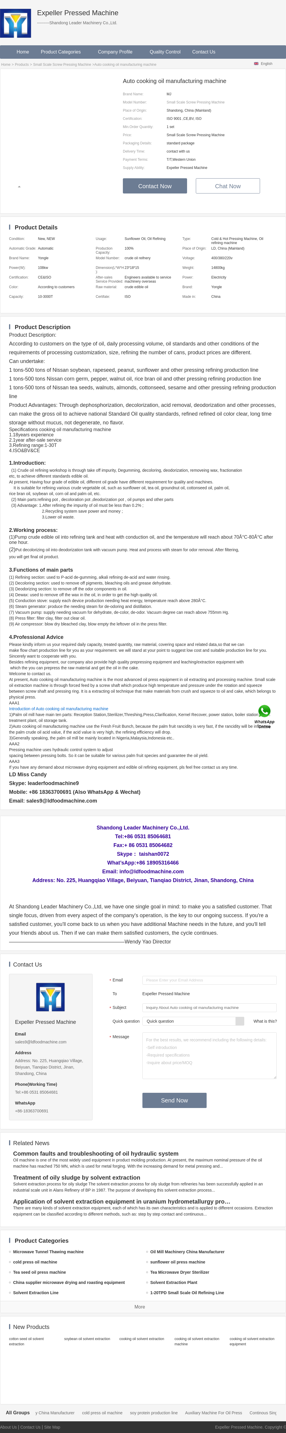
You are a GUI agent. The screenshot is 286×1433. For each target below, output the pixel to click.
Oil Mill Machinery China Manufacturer (46, 1412)
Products (22, 65)
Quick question (126, 1021)
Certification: (132, 119)
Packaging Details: (137, 143)
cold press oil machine (109, 1412)
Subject (117, 1008)
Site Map (52, 1427)
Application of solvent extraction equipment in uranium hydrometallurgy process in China (123, 1201)
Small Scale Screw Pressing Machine (62, 65)
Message (118, 1037)
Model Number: (135, 102)
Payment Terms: (135, 160)
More (140, 1306)
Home (23, 51)
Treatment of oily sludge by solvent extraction (76, 1177)
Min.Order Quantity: (138, 127)
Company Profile (118, 51)
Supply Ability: (134, 168)
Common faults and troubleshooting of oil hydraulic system (96, 1153)
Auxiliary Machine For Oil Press (220, 1412)
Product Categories (63, 51)
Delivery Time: (134, 151)
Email (115, 980)
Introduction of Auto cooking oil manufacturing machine (58, 708)
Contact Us (203, 51)
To (115, 993)
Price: (127, 135)
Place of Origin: (135, 110)
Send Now (174, 1100)
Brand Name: (133, 94)
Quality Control (165, 51)
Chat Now (228, 186)
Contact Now (155, 186)
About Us (8, 1427)
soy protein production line (161, 1412)
